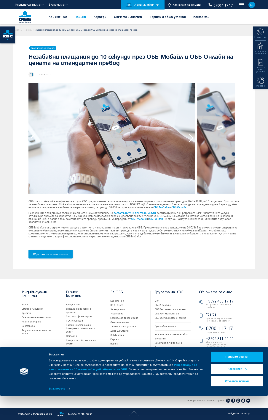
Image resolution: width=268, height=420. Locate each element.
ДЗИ (157, 301)
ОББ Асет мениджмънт (167, 313)
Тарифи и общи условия (168, 17)
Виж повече (57, 412)
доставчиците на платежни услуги (135, 212)
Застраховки (28, 326)
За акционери (117, 309)
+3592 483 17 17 (220, 301)
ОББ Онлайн (178, 207)
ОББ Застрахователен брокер (170, 318)
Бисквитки (160, 338)
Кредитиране (73, 304)
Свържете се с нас (215, 292)
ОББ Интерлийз (163, 305)
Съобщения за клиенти (43, 48)
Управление (116, 313)
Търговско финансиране (79, 316)
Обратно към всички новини (50, 254)
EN (251, 5)
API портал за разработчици (169, 351)
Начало (17, 30)
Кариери (100, 17)
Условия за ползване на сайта (171, 334)
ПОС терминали (74, 320)
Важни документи (164, 347)
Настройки (237, 392)
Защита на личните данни (169, 343)
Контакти (201, 17)
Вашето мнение (118, 348)
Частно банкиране (31, 321)
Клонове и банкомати (184, 5)
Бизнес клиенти (58, 4)
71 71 (211, 315)
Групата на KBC (169, 292)
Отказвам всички (237, 405)
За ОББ (116, 292)
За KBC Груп (116, 305)
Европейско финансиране (124, 318)
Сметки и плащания (32, 309)
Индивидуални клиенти (29, 4)
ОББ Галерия (117, 335)
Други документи (119, 331)
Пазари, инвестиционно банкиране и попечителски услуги (80, 328)
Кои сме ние (58, 17)
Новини (80, 17)
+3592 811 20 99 (220, 338)
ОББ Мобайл (161, 207)
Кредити (26, 313)
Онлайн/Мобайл (140, 5)
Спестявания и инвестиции (36, 317)
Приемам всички (236, 380)
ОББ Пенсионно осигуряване (170, 309)
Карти (25, 304)
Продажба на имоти (165, 326)
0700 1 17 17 (220, 5)
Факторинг (71, 336)
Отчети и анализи (128, 17)
